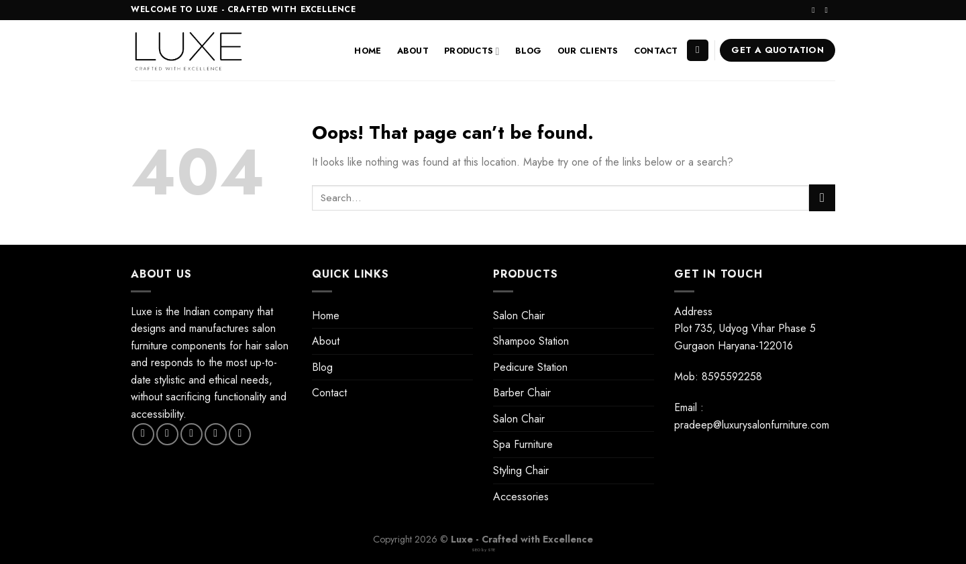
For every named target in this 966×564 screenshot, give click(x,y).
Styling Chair (521, 470)
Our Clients (588, 50)
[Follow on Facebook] (143, 434)
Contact (656, 50)
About (413, 50)
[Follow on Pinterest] (240, 434)
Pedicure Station (530, 367)
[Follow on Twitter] (191, 434)
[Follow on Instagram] (816, 10)
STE (491, 550)
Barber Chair (522, 392)
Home (367, 50)
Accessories (521, 496)
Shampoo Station (531, 341)
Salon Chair (519, 315)
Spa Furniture (523, 444)
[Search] (697, 51)
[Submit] (822, 197)
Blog (528, 50)
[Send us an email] (828, 10)
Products (471, 51)
